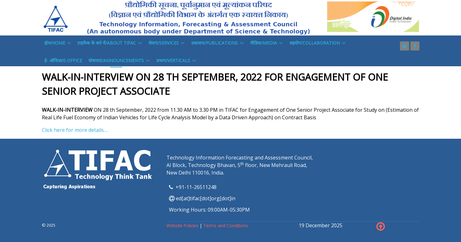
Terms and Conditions (225, 226)
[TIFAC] (230, 17)
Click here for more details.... (75, 129)
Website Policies (183, 226)
